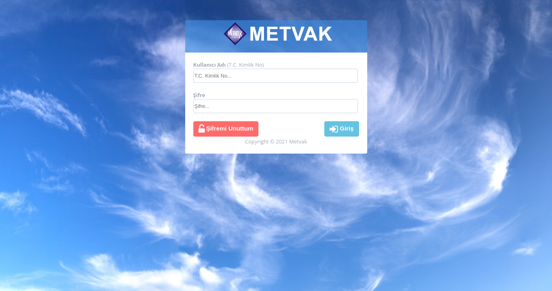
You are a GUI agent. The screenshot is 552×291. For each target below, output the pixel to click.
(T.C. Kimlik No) (228, 64)
